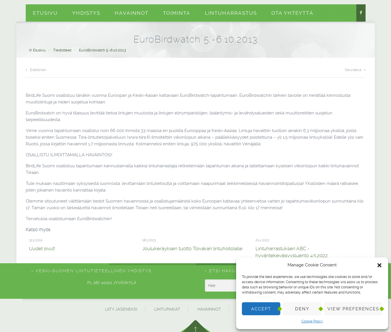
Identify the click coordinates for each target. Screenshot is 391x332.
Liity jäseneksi (121, 309)
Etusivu (45, 13)
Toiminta (176, 13)
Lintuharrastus (231, 13)
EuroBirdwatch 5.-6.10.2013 (102, 50)
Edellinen (36, 70)
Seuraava (355, 70)
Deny (302, 308)
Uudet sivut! (42, 248)
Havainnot (132, 13)
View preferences (353, 308)
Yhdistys (86, 13)
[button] (379, 265)
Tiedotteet (62, 50)
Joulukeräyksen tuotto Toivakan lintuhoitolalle (192, 248)
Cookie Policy (312, 321)
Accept (261, 308)
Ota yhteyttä (292, 13)
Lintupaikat (167, 309)
